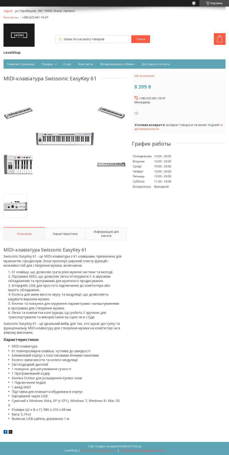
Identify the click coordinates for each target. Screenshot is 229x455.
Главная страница (20, 64)
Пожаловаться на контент (99, 450)
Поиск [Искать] (140, 39)
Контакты (86, 64)
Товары (47, 64)
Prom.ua (135, 446)
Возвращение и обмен (117, 64)
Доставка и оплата (156, 64)
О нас (67, 64)
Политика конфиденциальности (142, 450)
